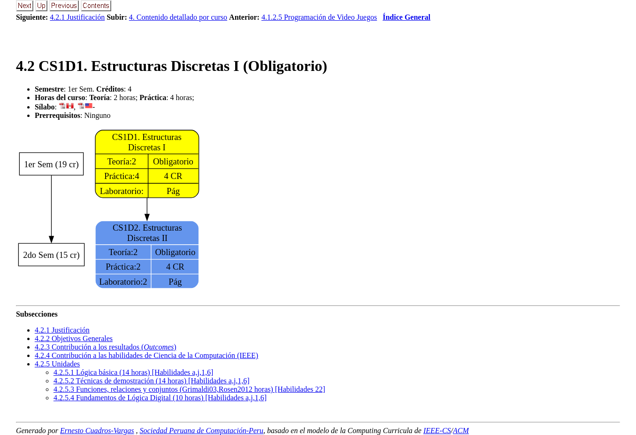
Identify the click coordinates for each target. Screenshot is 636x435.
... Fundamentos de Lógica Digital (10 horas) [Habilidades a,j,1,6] (160, 398)
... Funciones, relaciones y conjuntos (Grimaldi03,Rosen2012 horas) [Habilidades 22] (189, 389)
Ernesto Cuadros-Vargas (97, 431)
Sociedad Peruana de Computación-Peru (202, 431)
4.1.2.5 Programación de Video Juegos (319, 17)
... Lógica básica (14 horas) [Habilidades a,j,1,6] (133, 372)
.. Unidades (57, 364)
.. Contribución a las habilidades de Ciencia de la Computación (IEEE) (146, 355)
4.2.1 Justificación (77, 17)
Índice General (406, 17)
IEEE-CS (437, 431)
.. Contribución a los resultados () (105, 347)
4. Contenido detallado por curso (178, 17)
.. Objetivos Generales (74, 338)
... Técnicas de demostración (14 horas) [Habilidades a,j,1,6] (152, 381)
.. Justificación (62, 330)
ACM (461, 431)
